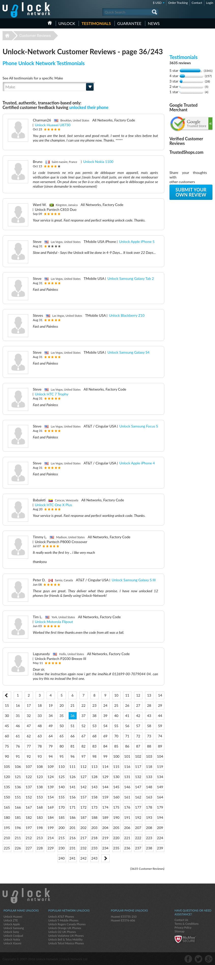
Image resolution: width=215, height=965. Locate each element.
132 (138, 777)
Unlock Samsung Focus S (138, 426)
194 (160, 817)
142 (83, 787)
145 (116, 787)
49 (51, 726)
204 (105, 827)
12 (138, 695)
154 (51, 797)
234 (105, 848)
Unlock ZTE (11, 920)
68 (94, 736)
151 (18, 797)
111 (72, 766)
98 (94, 756)
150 (7, 797)
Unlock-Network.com (26, 895)
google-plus (208, 959)
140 (62, 787)
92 (29, 756)
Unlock (67, 23)
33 (40, 715)
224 (160, 838)
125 (62, 777)
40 (116, 715)
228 (40, 848)
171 (72, 807)
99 (105, 756)
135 (7, 787)
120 (7, 777)
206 (127, 827)
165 (7, 807)
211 (18, 838)
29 (160, 705)
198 (40, 827)
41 (127, 715)
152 (29, 797)
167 (29, 807)
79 (51, 746)
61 (18, 736)
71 (127, 736)
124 (51, 777)
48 (40, 726)
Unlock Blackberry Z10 (127, 315)
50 (62, 726)
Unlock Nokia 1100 (98, 161)
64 (51, 736)
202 (83, 827)
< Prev (7, 695)
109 (51, 766)
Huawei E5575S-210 (124, 916)
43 (149, 715)
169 (51, 807)
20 (62, 705)
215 (62, 838)
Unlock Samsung (14, 928)
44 (160, 715)
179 (160, 807)
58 (149, 726)
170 (62, 807)
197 (29, 827)
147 (138, 787)
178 (149, 807)
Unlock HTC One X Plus (53, 505)
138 (40, 787)
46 (18, 726)
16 (18, 705)
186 (72, 817)
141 (72, 787)
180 (7, 817)
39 (105, 715)
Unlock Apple (12, 924)
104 (160, 756)
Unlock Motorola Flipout (54, 621)
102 (138, 756)
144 (105, 787)
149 (160, 787)
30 (7, 715)
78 (40, 746)
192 (138, 817)
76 (18, 746)
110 (62, 766)
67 (83, 736)
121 (18, 777)
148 (149, 787)
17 (29, 705)
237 (138, 848)
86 (127, 746)
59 (160, 726)
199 (51, 827)
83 (94, 746)
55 (116, 726)
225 (7, 848)
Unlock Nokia (12, 939)
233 (94, 848)
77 (29, 746)
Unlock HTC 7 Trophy (51, 394)
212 (29, 838)
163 (149, 797)
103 (149, 756)
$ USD (157, 3)
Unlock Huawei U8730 (52, 125)
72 (138, 736)
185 (62, 817)
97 (83, 756)
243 (94, 858)
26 (127, 705)
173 (94, 807)
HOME (50, 23)
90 (7, 756)
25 (116, 705)
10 (116, 695)
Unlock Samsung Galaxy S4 (128, 352)
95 (62, 756)
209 (160, 827)
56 (127, 726)
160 (116, 797)
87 (138, 746)
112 (83, 766)
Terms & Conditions (187, 923)
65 (62, 736)
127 (83, 777)
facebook (188, 959)
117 (138, 766)
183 (40, 817)
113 (94, 766)
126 (72, 777)
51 (72, 726)
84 (105, 746)
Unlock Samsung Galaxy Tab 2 (130, 278)
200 (62, 827)
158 (94, 797)
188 (94, 817)
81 (72, 746)
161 (127, 797)
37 (83, 715)
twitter (198, 959)
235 (116, 848)
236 (127, 848)
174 (105, 807)
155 (62, 797)
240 (62, 858)
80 (62, 746)
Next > (105, 858)
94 (51, 756)
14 (160, 695)
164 (160, 797)
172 (83, 807)
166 (18, 807)
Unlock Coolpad (13, 935)
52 (83, 726)
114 (105, 766)
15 (7, 705)
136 (18, 787)
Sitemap (179, 931)
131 (127, 777)
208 (149, 827)
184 (51, 817)
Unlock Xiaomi (12, 943)
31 (18, 715)
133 (149, 777)
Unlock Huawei (13, 916)
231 (72, 848)
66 (72, 736)
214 (51, 838)
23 (94, 705)
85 (116, 746)
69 (105, 736)
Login (209, 3)
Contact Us (181, 919)
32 (29, 715)
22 (83, 705)
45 (7, 726)
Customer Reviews (35, 35)
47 (29, 726)
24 (105, 705)
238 (149, 848)
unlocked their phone (88, 107)
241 (72, 858)
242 (83, 858)
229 (51, 848)
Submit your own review (191, 192)
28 (149, 705)
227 (29, 848)
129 (105, 777)
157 (83, 797)
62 (29, 736)
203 (94, 827)
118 (149, 766)
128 (94, 777)
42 (138, 715)
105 (7, 766)
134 (160, 777)
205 (116, 827)
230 (62, 848)
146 (127, 787)
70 (116, 736)
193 (149, 817)
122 (29, 777)
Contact (197, 3)
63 (40, 736)
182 (29, 817)
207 (138, 827)
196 (18, 827)
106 (18, 766)
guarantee (129, 23)
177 (138, 807)
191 (127, 817)
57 (138, 726)
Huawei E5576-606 (123, 920)
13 (149, 695)
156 (72, 797)
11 (127, 695)
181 (18, 817)
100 (116, 756)
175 (116, 807)
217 (83, 838)
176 (127, 807)
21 (72, 705)
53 (94, 726)
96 (72, 756)
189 (105, 817)
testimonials (96, 23)
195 (7, 827)
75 (7, 746)
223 (149, 838)
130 (116, 777)
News (154, 23)
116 (127, 766)
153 (40, 797)
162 (138, 797)
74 (160, 736)
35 (62, 715)
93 (40, 756)
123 (40, 777)
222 (138, 838)
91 (18, 756)
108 (40, 766)
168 (40, 807)
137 (29, 787)
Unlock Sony (11, 931)
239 (160, 848)
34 (51, 715)
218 (94, 838)
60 (7, 736)
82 (83, 746)
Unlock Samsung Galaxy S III (134, 580)
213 (40, 838)
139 (51, 787)
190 (116, 817)
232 (83, 848)
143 (94, 787)
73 (149, 736)
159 (105, 797)
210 (7, 838)
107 (29, 766)
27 (138, 705)
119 (160, 766)
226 (18, 848)
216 (72, 838)
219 (105, 838)
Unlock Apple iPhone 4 (137, 463)
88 (149, 746)
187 (83, 817)
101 (127, 756)
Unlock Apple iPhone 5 (137, 241)
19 (51, 705)
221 (127, 838)
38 (94, 715)
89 (160, 746)
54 (105, 726)
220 (116, 838)
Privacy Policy (183, 927)
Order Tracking (178, 3)
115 (116, 766)
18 (40, 705)
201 (72, 827)
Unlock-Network (26, 10)
